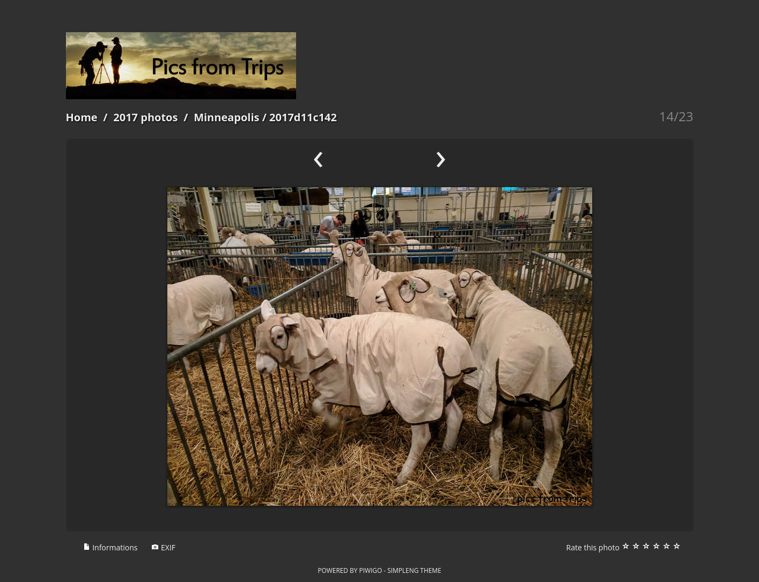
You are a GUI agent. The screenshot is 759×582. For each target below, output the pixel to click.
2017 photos (145, 117)
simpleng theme (414, 570)
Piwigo (370, 570)
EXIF (163, 547)
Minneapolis (226, 117)
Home (82, 117)
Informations (110, 547)
